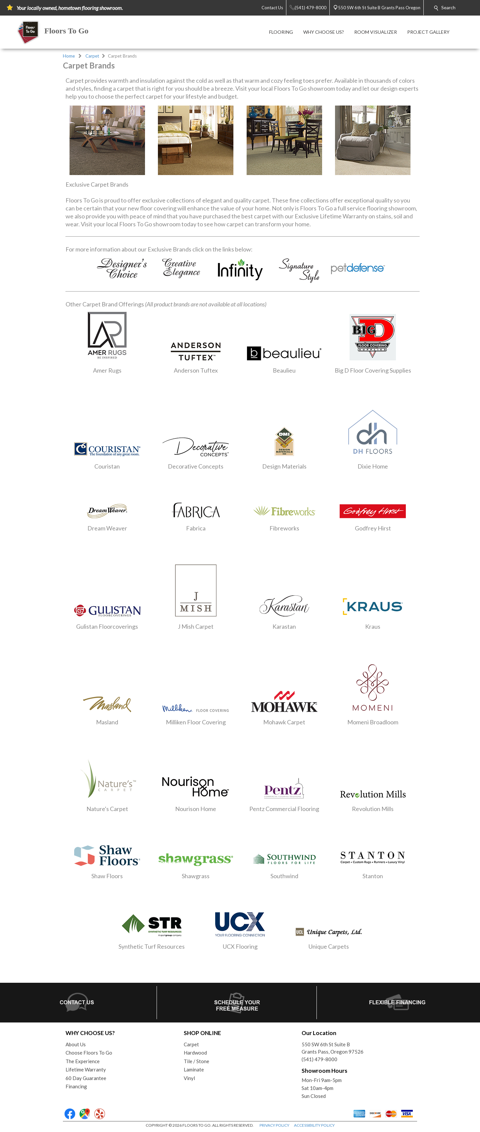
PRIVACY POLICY (274, 1125)
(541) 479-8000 (319, 1059)
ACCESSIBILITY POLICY (314, 1125)
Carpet (92, 56)
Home (69, 56)
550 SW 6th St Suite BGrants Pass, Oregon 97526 (332, 1048)
